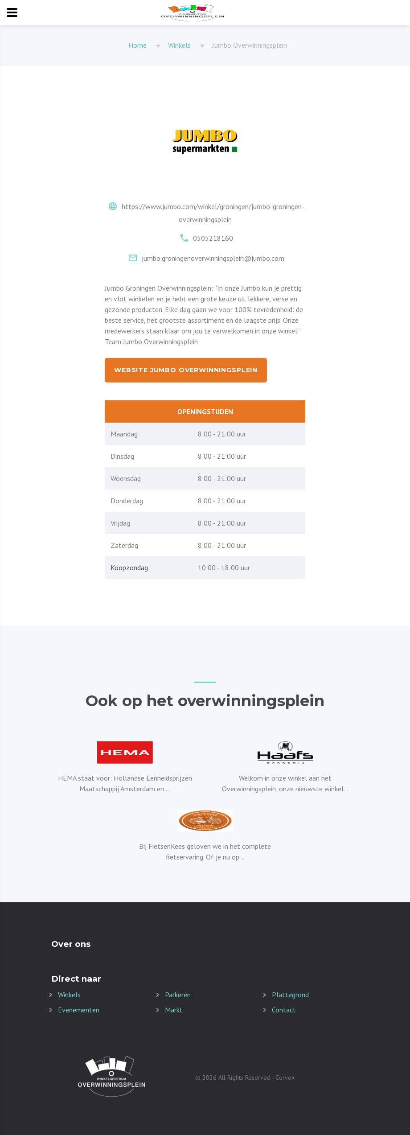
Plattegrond (290, 994)
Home (137, 45)
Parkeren (178, 994)
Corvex (285, 1077)
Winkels (179, 45)
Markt (174, 1009)
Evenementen (78, 1009)
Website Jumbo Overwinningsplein (186, 370)
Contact (284, 1009)
